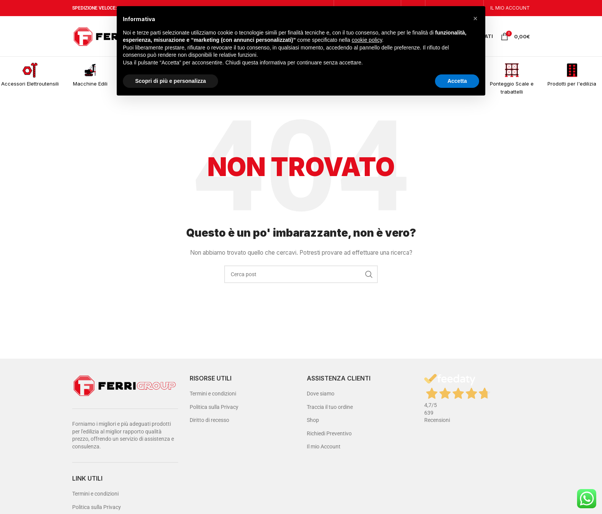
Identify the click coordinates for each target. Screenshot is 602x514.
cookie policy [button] (367, 40)
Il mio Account (324, 446)
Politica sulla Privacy (96, 507)
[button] (475, 18)
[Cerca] (301, 274)
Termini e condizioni (95, 494)
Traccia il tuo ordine (330, 407)
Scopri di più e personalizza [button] (170, 81)
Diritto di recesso (209, 420)
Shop (313, 420)
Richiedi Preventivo (329, 433)
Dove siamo (320, 393)
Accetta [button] (457, 81)
